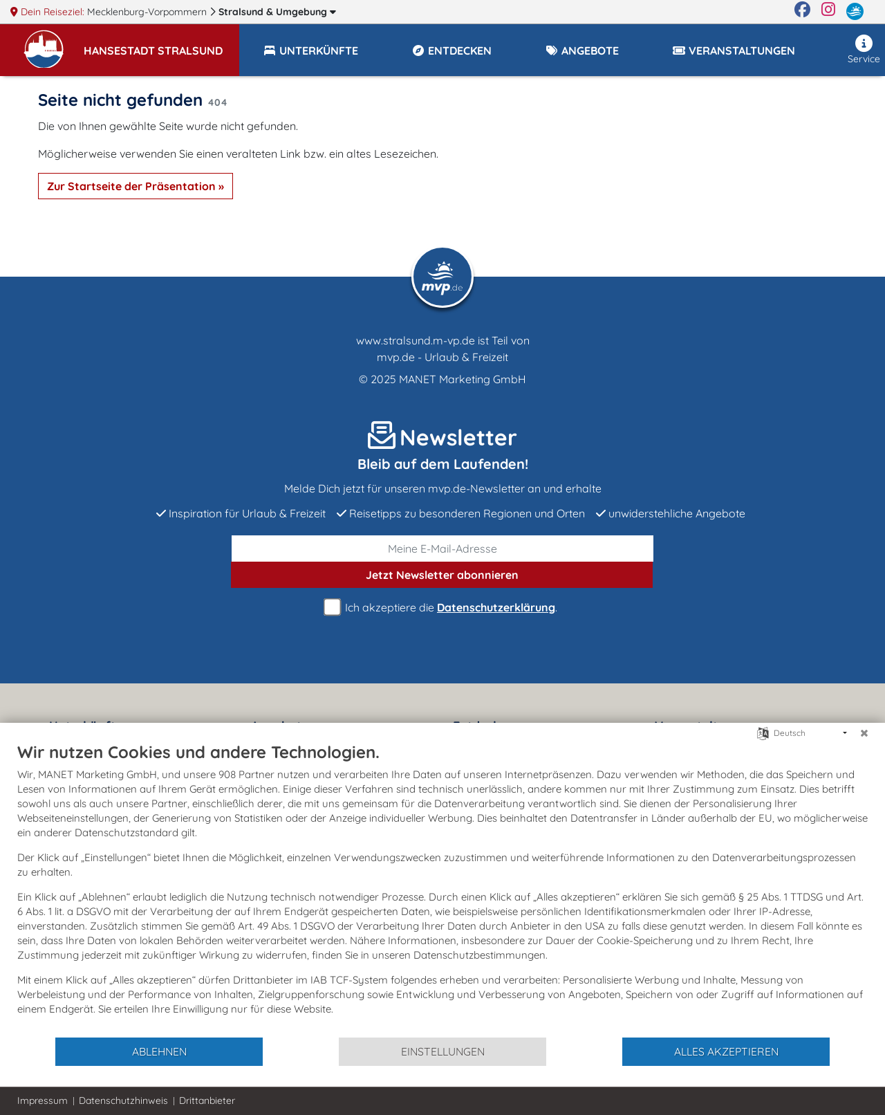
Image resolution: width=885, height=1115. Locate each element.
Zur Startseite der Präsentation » (135, 186)
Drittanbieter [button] (207, 1100)
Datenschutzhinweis (123, 1100)
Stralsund (277, 12)
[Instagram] (828, 12)
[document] (442, 889)
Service (864, 50)
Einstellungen (443, 1051)
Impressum (42, 1100)
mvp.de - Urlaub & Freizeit (442, 357)
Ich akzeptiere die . (442, 607)
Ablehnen (159, 1051)
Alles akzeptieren (726, 1051)
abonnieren (442, 574)
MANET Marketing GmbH (462, 379)
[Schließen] (864, 733)
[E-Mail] (442, 548)
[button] (161, 44)
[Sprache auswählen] (763, 732)
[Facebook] (802, 12)
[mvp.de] (855, 12)
